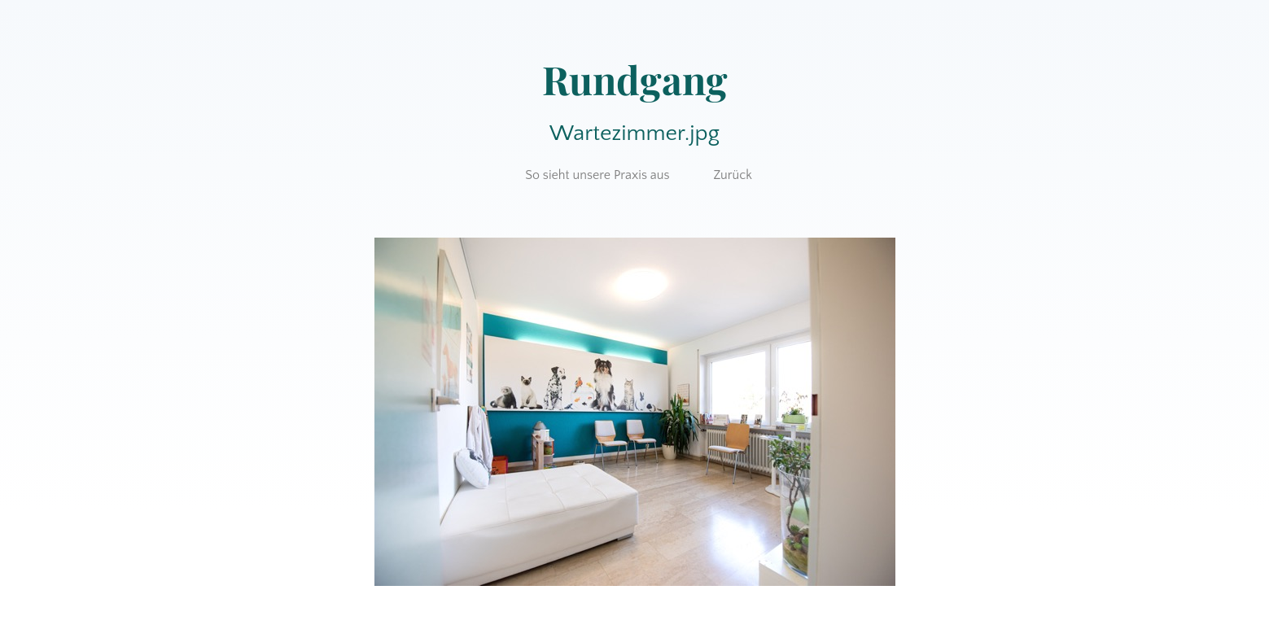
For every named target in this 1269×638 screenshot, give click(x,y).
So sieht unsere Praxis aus (597, 175)
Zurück (732, 175)
